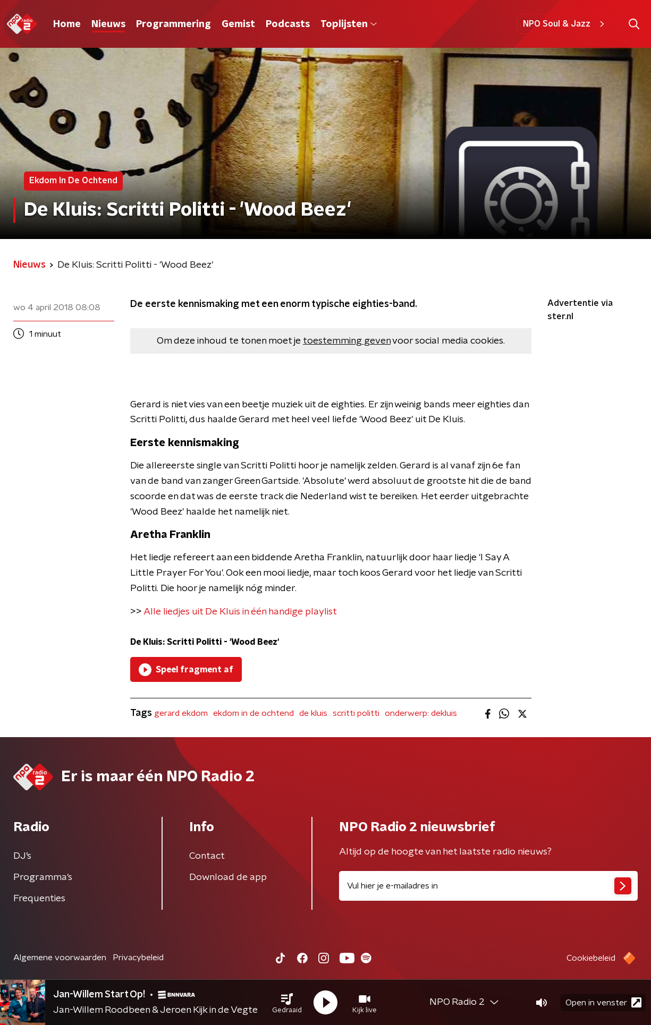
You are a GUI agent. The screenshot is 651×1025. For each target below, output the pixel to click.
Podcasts (288, 24)
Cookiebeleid (591, 958)
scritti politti (356, 713)
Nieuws (108, 24)
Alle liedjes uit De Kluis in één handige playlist (240, 612)
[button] (287, 1003)
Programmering (173, 24)
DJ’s (22, 856)
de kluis (313, 713)
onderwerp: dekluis (421, 713)
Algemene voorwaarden (59, 957)
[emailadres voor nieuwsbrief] (488, 886)
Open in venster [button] (603, 1002)
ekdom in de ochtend (253, 713)
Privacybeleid (138, 957)
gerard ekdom (181, 713)
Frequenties (39, 898)
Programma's (42, 877)
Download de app (228, 877)
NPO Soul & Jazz (565, 24)
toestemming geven (347, 341)
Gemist (238, 24)
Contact (207, 856)
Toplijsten (348, 24)
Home (67, 24)
